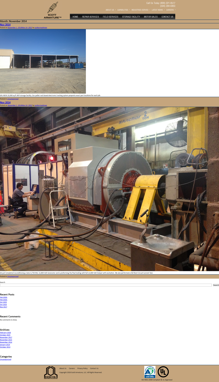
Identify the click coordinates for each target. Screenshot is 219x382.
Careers (170, 9)
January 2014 (5, 345)
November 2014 (6, 342)
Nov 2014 (5, 25)
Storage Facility (131, 16)
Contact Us (167, 16)
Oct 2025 (3, 302)
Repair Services (90, 16)
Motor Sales (151, 16)
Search (2, 282)
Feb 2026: (3, 297)
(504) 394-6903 (167, 5)
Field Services (110, 16)
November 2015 (6, 340)
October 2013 (5, 347)
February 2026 (5, 333)
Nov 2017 (3, 307)
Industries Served (140, 9)
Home (75, 16)
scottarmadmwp (41, 28)
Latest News (157, 9)
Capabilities (122, 9)
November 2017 (6, 338)
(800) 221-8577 (167, 2)
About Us (110, 9)
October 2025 (5, 335)
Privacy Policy (82, 369)
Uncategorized (12, 99)
